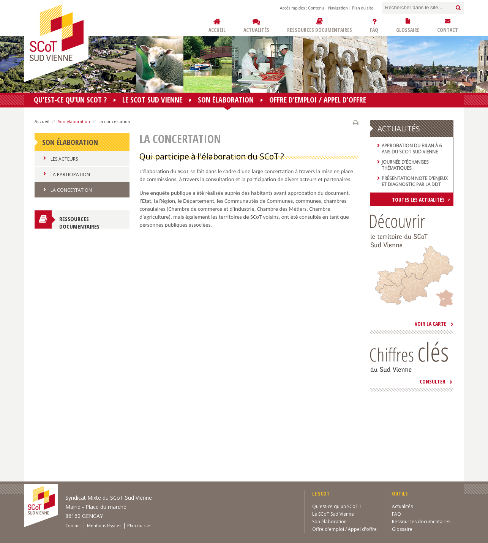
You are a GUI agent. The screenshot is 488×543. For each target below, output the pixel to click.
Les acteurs (64, 159)
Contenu (316, 8)
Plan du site (362, 8)
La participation (70, 174)
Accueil (42, 121)
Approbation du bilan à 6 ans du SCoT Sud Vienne (412, 148)
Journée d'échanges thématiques (405, 165)
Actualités (402, 506)
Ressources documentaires (79, 222)
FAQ (396, 514)
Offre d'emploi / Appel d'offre (317, 100)
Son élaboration (226, 101)
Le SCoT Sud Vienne (152, 100)
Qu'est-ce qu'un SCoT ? (70, 100)
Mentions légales (104, 525)
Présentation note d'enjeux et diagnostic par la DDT (415, 181)
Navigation (338, 8)
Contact (73, 525)
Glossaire (402, 529)
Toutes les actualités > (421, 199)
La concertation (71, 190)
